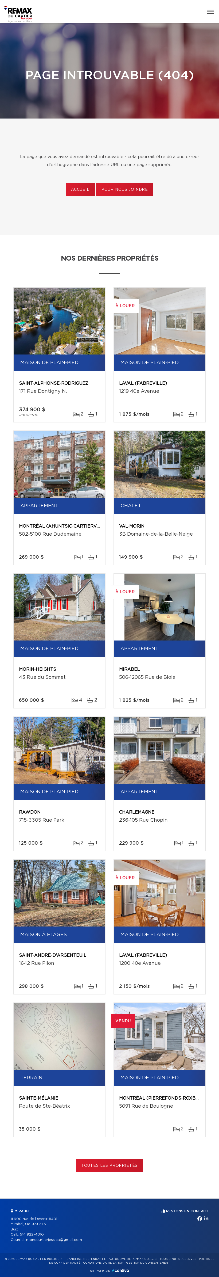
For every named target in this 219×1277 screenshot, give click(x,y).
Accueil (80, 190)
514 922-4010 (32, 1234)
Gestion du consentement (148, 1262)
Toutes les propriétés (109, 1166)
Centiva (120, 1270)
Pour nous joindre (124, 190)
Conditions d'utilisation (103, 1262)
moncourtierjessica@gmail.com (54, 1240)
